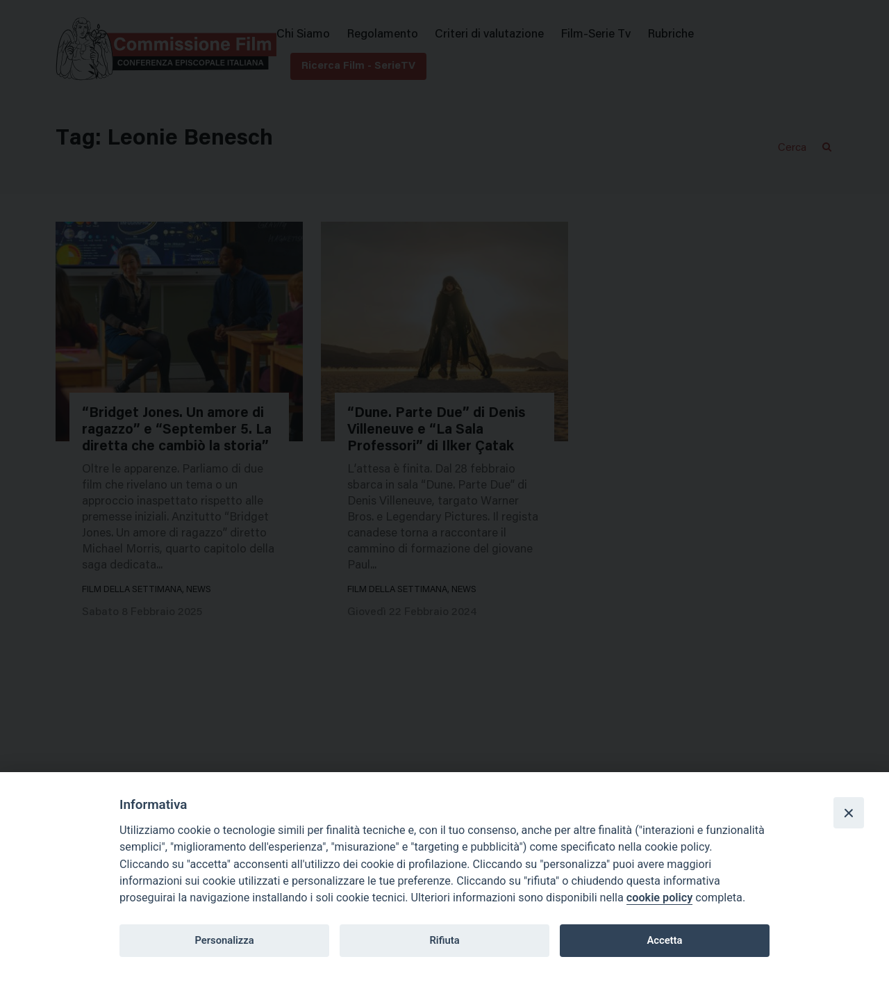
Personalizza (224, 940)
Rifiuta (444, 940)
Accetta (664, 940)
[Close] (848, 812)
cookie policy (659, 897)
